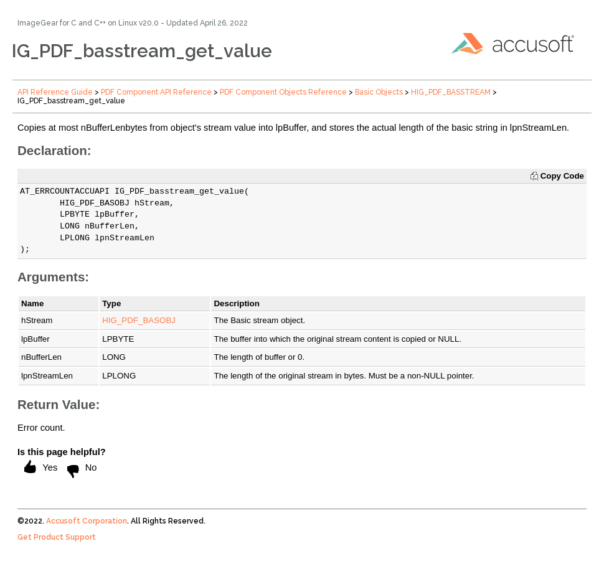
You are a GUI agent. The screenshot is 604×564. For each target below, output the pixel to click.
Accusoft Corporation (86, 521)
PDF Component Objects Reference (283, 92)
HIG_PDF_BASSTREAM (451, 92)
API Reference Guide (55, 92)
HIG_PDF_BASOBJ (139, 320)
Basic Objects (379, 92)
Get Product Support (56, 537)
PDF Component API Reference (156, 92)
